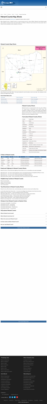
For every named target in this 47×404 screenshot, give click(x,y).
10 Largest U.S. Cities (28, 359)
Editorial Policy (24, 400)
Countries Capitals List (5, 381)
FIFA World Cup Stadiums (28, 382)
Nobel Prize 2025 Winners (28, 364)
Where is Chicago (34, 102)
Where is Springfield (34, 99)
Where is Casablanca (27, 368)
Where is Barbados (4, 364)
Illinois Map (3, 97)
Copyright (36, 400)
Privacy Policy (17, 400)
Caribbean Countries (5, 385)
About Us (6, 400)
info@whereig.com (14, 394)
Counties (16, 14)
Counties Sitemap (27, 371)
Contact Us (11, 400)
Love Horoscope (27, 366)
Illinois (13, 14)
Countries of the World (5, 382)
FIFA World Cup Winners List (29, 377)
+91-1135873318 (5, 394)
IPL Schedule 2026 (27, 384)
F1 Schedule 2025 (27, 387)
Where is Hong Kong (5, 359)
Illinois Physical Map (4, 102)
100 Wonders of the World (6, 379)
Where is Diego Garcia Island (6, 371)
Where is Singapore (4, 361)
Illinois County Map (20, 97)
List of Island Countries (5, 387)
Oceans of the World (5, 377)
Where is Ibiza (3, 366)
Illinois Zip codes (4, 99)
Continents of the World (5, 384)
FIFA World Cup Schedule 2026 (29, 376)
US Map (5, 14)
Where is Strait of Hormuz (28, 363)
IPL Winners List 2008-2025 (29, 385)
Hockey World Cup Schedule (29, 389)
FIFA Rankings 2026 (27, 379)
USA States (9, 14)
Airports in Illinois (19, 99)
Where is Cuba (4, 368)
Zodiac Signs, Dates (27, 369)
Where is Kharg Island (5, 376)
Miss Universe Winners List (29, 361)
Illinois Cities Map (34, 97)
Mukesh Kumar (12, 19)
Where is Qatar (4, 363)
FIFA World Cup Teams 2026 (29, 381)
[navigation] (1, 7)
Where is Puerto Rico (5, 369)
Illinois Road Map (19, 102)
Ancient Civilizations (5, 389)
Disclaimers (30, 400)
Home (2, 14)
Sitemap (41, 400)
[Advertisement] (23, 34)
